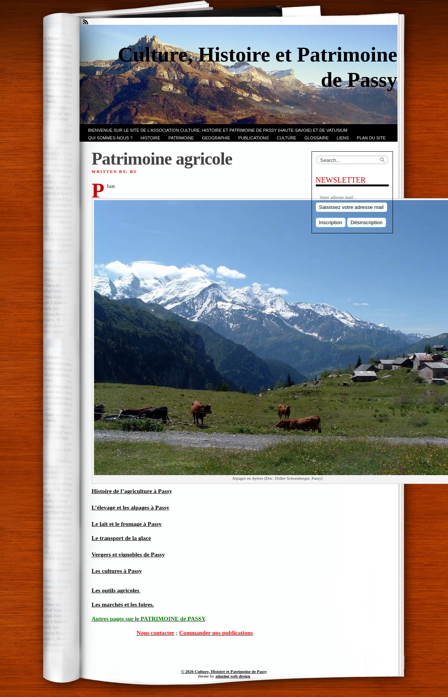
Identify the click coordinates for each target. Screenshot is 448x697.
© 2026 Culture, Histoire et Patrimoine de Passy (224, 671)
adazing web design (232, 676)
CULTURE (286, 138)
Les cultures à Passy (117, 571)
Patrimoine (181, 138)
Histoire (151, 138)
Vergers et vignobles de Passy (128, 554)
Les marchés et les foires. (123, 604)
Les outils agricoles (116, 590)
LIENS (343, 138)
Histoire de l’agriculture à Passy (132, 491)
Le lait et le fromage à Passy (127, 524)
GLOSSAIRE (316, 138)
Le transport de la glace (121, 538)
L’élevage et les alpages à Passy (130, 507)
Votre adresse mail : (338, 197)
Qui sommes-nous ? (110, 138)
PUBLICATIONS (253, 138)
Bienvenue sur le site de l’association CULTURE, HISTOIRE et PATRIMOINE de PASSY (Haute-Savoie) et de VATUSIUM (217, 130)
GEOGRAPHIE (216, 138)
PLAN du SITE (371, 138)
